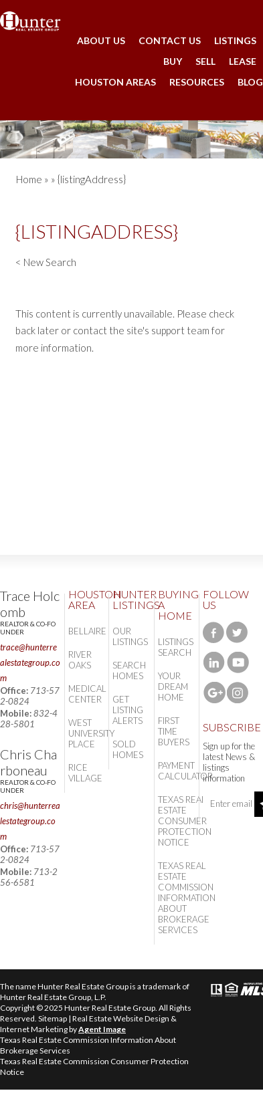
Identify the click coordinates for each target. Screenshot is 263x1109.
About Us (101, 40)
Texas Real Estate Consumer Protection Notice (184, 821)
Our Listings (130, 636)
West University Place (91, 733)
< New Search (45, 262)
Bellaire (87, 631)
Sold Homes (127, 749)
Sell (205, 61)
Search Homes (129, 670)
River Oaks (80, 659)
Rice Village (85, 772)
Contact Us (170, 40)
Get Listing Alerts (127, 710)
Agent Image (102, 1029)
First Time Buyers (173, 731)
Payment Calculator (185, 770)
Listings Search (175, 647)
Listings (235, 40)
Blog (250, 82)
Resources (196, 82)
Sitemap (52, 1018)
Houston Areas (115, 82)
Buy (172, 61)
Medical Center (87, 694)
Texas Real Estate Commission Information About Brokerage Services (186, 897)
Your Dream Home (173, 686)
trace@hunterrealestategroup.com (30, 662)
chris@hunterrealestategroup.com (30, 821)
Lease (242, 61)
